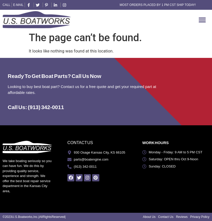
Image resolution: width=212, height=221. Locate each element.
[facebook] (29, 5)
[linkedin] (56, 5)
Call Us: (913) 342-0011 (36, 107)
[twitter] (38, 5)
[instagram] (65, 5)
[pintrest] (47, 5)
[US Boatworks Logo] (37, 19)
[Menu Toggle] (202, 20)
